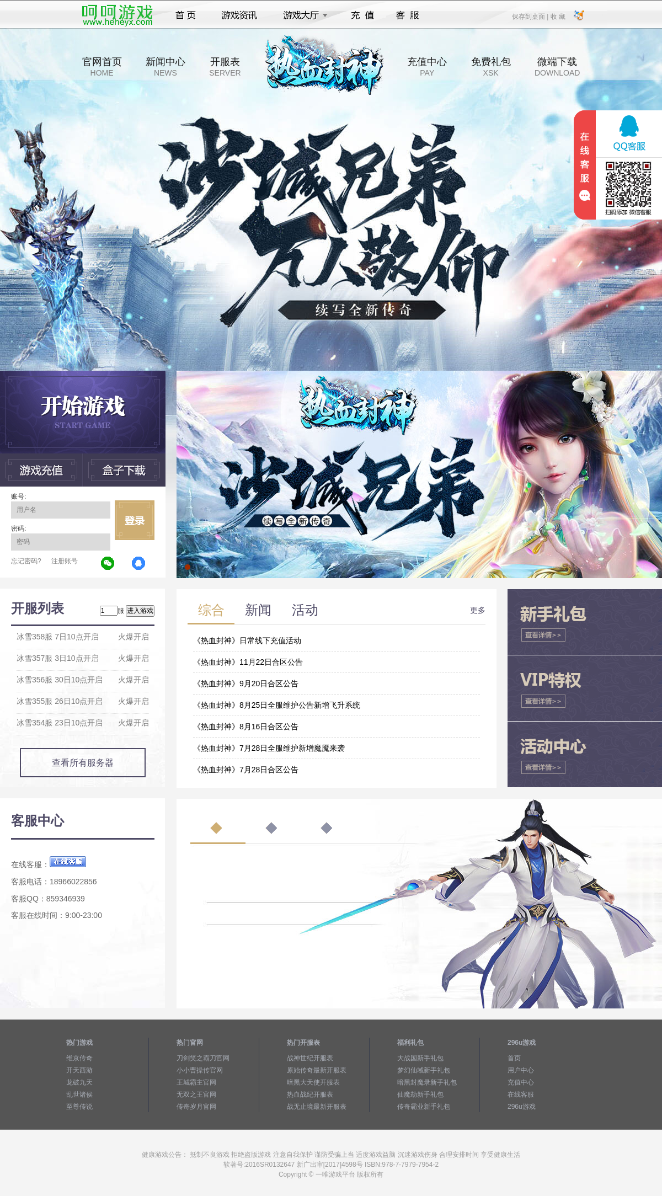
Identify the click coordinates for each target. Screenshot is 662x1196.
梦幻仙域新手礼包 (423, 1070)
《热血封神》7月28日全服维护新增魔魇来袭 (269, 748)
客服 (408, 15)
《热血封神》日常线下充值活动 (247, 640)
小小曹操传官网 (200, 1070)
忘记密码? (26, 561)
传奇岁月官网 (196, 1106)
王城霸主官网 (196, 1082)
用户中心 (521, 1070)
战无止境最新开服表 (316, 1106)
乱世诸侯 (79, 1094)
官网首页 (102, 66)
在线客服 (521, 1094)
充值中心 (427, 66)
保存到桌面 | (530, 16)
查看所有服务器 (83, 762)
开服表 (225, 66)
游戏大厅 (302, 15)
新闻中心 (165, 66)
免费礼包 (491, 66)
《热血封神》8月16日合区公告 (245, 726)
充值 (362, 15)
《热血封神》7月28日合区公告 (245, 769)
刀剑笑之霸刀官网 (203, 1058)
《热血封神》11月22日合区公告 (248, 662)
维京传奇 (79, 1058)
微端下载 (557, 66)
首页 (185, 15)
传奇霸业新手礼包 (423, 1106)
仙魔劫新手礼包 (420, 1094)
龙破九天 (79, 1082)
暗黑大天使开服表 (313, 1082)
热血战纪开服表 (310, 1094)
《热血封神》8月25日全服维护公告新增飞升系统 (276, 705)
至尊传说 (79, 1106)
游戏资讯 (239, 15)
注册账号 (64, 561)
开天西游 (79, 1070)
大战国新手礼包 (420, 1058)
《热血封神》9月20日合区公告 (245, 683)
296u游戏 (522, 1106)
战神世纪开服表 (310, 1058)
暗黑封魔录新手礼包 (427, 1082)
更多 (477, 610)
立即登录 (134, 520)
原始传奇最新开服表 (316, 1070)
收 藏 (557, 16)
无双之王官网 (196, 1094)
